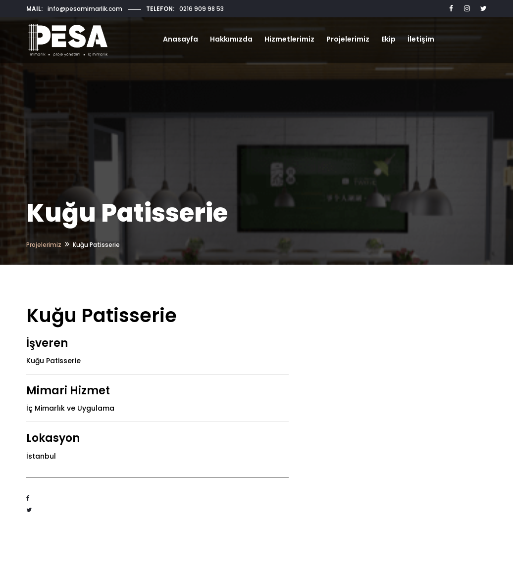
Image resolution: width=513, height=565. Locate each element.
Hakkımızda (231, 39)
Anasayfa (180, 39)
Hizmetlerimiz (289, 39)
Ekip (388, 39)
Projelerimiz (347, 39)
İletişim (421, 39)
